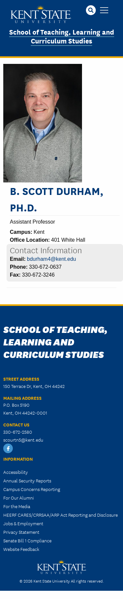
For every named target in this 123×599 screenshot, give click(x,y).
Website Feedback (21, 549)
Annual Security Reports (27, 480)
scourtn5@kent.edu (23, 439)
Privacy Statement (21, 531)
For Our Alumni (18, 497)
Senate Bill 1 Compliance (27, 540)
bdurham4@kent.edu (51, 259)
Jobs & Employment (23, 523)
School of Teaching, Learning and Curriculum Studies (61, 35)
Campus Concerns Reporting (31, 489)
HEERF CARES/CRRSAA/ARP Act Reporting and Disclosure (60, 514)
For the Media (16, 506)
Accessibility (15, 472)
